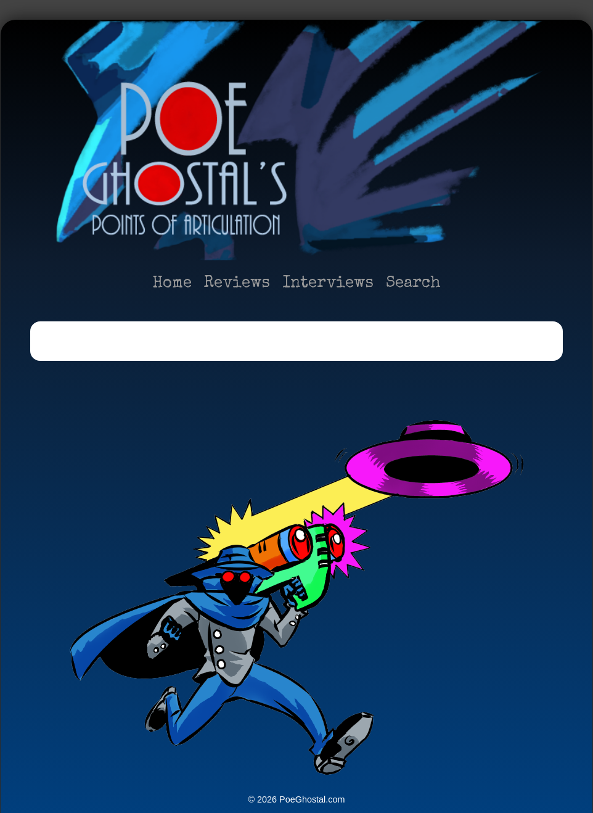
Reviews (237, 284)
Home (172, 284)
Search (413, 284)
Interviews (328, 284)
